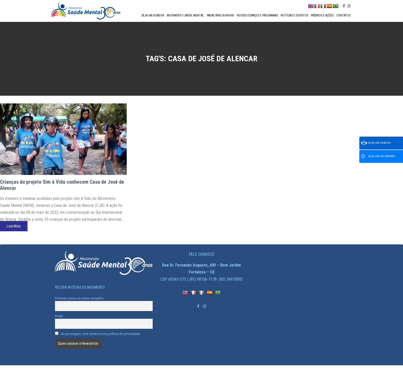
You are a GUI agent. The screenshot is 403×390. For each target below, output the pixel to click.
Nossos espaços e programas (257, 15)
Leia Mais (14, 226)
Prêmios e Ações (322, 15)
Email (59, 316)
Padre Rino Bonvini (220, 15)
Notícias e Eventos (294, 15)
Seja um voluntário (378, 156)
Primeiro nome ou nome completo (79, 298)
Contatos (343, 15)
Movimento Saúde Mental (185, 15)
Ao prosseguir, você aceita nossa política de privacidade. (98, 334)
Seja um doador (152, 15)
